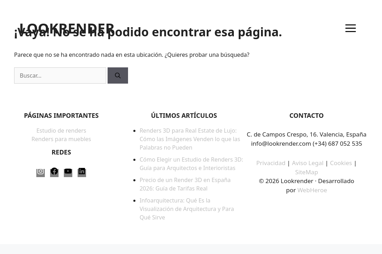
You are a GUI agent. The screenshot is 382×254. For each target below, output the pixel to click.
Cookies (341, 163)
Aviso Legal (308, 163)
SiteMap (306, 172)
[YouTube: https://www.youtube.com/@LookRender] (68, 173)
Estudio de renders (61, 130)
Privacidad (271, 163)
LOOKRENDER (66, 28)
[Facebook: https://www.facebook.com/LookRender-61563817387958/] (54, 173)
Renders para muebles (61, 139)
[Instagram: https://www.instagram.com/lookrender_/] (40, 173)
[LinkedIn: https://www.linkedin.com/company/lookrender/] (82, 173)
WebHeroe (312, 190)
